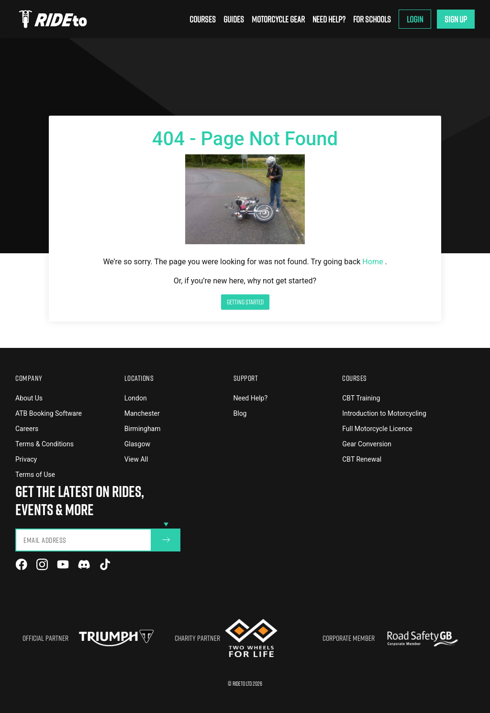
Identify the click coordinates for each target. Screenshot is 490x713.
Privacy (26, 459)
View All (136, 459)
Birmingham (142, 428)
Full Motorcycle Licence (377, 428)
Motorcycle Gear (278, 19)
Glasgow (137, 444)
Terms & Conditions (44, 444)
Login (415, 19)
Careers (26, 428)
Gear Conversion (366, 444)
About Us (29, 398)
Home (373, 261)
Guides (233, 19)
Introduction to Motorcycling (384, 413)
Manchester (142, 413)
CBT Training (361, 398)
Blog (240, 413)
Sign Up (456, 19)
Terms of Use (35, 474)
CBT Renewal (361, 459)
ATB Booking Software (48, 413)
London (135, 398)
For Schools (372, 19)
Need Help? (328, 19)
